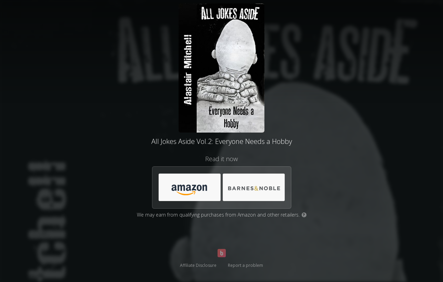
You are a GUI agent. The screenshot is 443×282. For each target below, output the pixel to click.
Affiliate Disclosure (198, 265)
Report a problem (245, 265)
